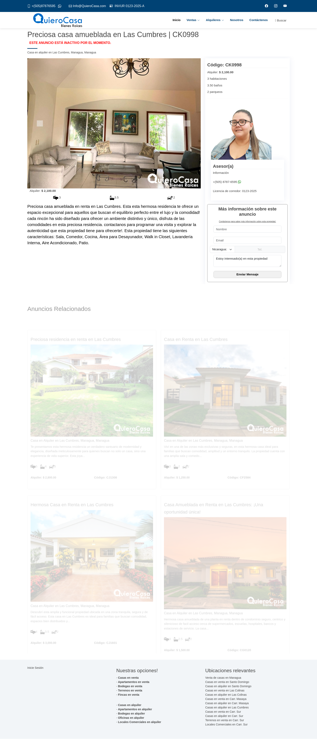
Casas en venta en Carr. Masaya (225, 699)
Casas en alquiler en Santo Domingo (228, 686)
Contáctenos (258, 20)
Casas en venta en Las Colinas (224, 690)
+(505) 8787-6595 (225, 182)
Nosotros (236, 20)
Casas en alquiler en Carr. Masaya (227, 703)
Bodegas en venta (130, 686)
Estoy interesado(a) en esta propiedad (247, 261)
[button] (40, 123)
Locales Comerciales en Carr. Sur (226, 724)
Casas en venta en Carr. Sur (223, 712)
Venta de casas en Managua (223, 678)
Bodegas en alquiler (131, 713)
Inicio (177, 20)
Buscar (280, 20)
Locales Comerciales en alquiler (139, 722)
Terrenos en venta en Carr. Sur (224, 720)
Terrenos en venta (130, 690)
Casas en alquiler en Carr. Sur (224, 716)
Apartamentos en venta (133, 682)
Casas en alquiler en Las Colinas (226, 695)
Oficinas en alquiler (131, 718)
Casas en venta (128, 678)
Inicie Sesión (35, 668)
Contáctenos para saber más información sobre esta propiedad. (247, 222)
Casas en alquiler (129, 705)
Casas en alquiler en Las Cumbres (227, 707)
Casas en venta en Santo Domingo (227, 682)
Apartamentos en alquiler (135, 709)
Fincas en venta (128, 695)
